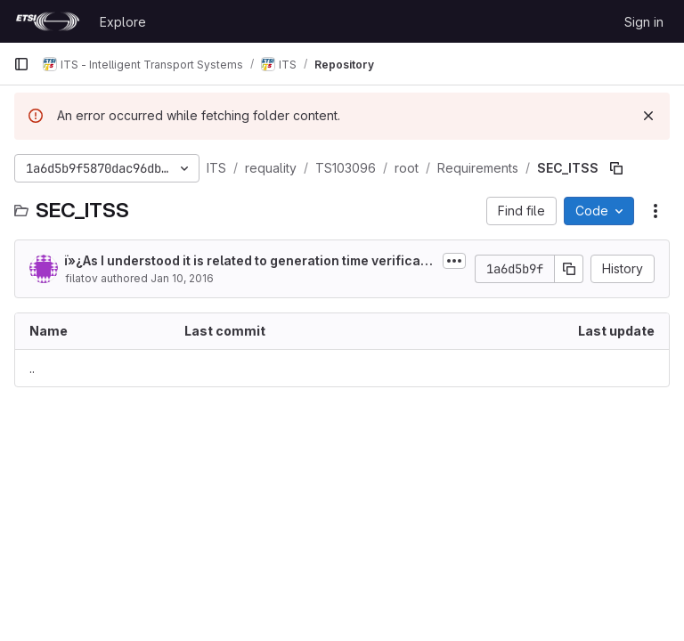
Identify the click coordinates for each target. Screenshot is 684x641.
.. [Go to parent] (32, 368)
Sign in (644, 21)
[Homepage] (48, 21)
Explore (123, 21)
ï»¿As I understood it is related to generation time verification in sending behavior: (246, 261)
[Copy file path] (616, 168)
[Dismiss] (648, 115)
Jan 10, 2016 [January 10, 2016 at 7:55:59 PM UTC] (182, 278)
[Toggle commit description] (454, 261)
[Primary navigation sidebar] (21, 64)
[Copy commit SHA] (569, 269)
